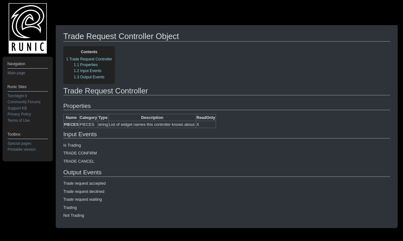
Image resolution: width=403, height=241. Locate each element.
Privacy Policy (19, 114)
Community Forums (24, 102)
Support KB (17, 108)
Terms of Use (19, 120)
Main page (16, 73)
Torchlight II (17, 96)
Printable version (22, 149)
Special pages (19, 143)
